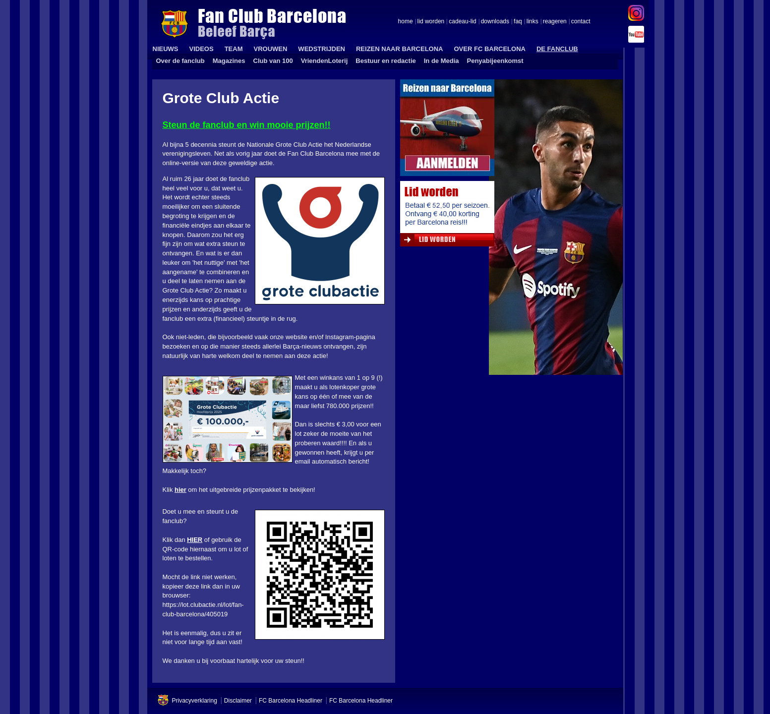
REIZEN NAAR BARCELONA (399, 49)
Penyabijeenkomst (495, 60)
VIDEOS (201, 49)
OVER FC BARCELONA (489, 49)
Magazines (229, 60)
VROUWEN (270, 49)
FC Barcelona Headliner (290, 700)
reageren (555, 22)
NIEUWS (165, 49)
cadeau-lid (462, 22)
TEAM (234, 49)
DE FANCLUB (557, 49)
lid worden (431, 22)
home (405, 22)
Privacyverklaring (194, 700)
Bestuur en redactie (385, 60)
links (532, 22)
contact (581, 22)
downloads (495, 22)
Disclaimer (238, 700)
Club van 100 (273, 60)
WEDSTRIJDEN (321, 49)
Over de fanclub (180, 60)
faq (518, 22)
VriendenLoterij (324, 60)
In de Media (441, 60)
